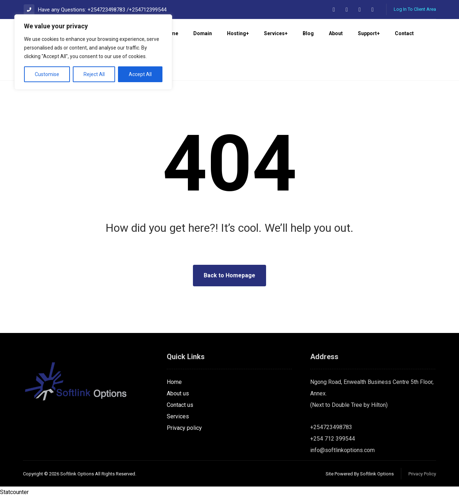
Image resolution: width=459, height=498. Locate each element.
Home (174, 382)
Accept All (140, 74)
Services (178, 416)
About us (178, 393)
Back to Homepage (229, 275)
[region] (93, 52)
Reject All (94, 74)
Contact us (180, 404)
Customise (47, 74)
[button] (334, 9)
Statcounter (14, 492)
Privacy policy (184, 427)
